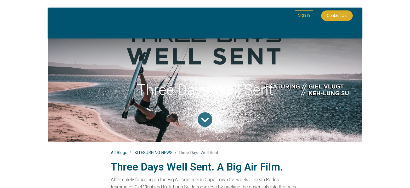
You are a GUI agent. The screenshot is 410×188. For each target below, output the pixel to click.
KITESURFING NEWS (153, 153)
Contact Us (337, 16)
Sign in (304, 15)
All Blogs (119, 153)
